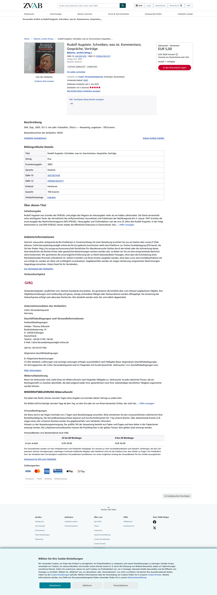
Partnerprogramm (71, 526)
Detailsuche (29, 14)
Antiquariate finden (153, 14)
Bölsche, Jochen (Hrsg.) (43, 39)
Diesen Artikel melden (153, 138)
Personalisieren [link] (121, 585)
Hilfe (189, 5)
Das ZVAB (97, 521)
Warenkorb (39, 539)
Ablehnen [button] (87, 585)
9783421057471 (55, 181)
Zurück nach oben (108, 509)
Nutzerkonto (160, 5)
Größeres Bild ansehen (44, 81)
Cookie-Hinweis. (155, 574)
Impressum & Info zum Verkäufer (40, 459)
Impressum (98, 530)
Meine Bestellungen (42, 535)
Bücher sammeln (85, 14)
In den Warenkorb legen (174, 67)
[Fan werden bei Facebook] (154, 522)
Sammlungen (56, 14)
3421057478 (80, 56)
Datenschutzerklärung (102, 535)
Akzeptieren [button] (55, 585)
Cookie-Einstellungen (60, 574)
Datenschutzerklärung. (137, 577)
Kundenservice (128, 526)
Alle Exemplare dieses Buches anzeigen (86, 99)
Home (26, 39)
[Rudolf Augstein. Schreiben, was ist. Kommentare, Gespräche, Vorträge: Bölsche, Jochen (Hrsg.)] (44, 57)
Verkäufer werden (185, 14)
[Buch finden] (123, 5)
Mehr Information (32, 370)
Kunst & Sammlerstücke (118, 14)
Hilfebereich (127, 521)
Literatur (51, 197)
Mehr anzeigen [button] (127, 224)
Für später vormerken (76, 72)
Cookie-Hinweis (100, 544)
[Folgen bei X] (154, 528)
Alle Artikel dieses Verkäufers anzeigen (83, 91)
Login (148, 5)
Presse (96, 526)
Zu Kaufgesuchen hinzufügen (177, 496)
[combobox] (88, 5)
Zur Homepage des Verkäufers (38, 268)
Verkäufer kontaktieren (35, 138)
